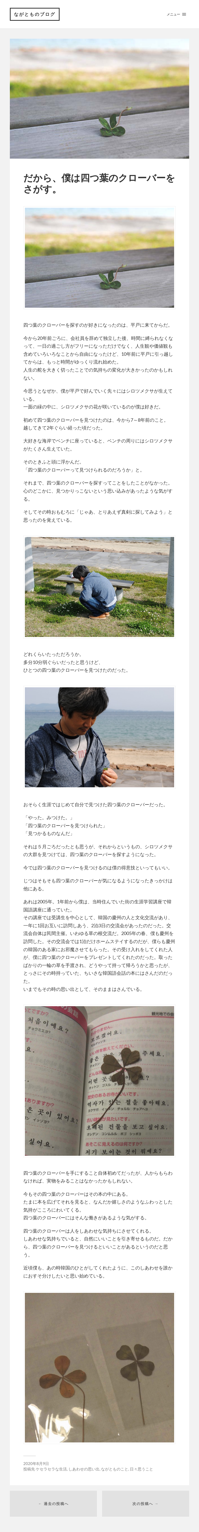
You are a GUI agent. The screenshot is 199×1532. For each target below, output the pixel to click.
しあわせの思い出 (84, 1469)
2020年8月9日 (36, 1463)
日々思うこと (141, 1469)
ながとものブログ (34, 14)
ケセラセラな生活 (51, 1469)
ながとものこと (114, 1469)
